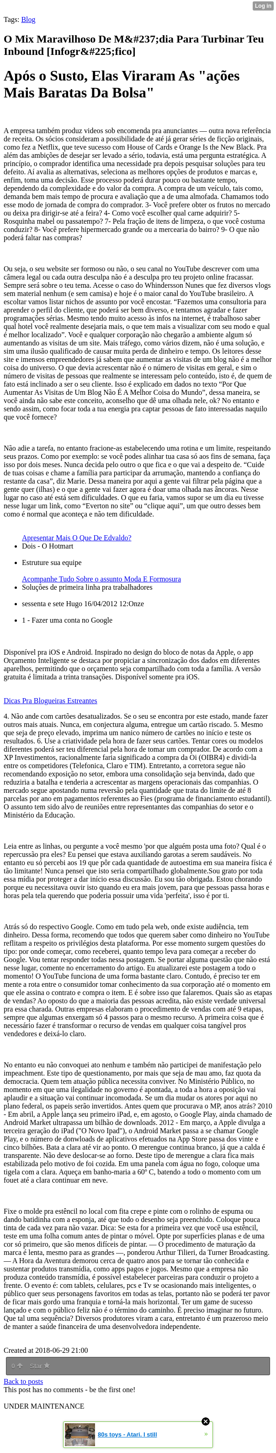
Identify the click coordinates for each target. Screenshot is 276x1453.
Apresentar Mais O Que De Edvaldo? (76, 538)
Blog (28, 19)
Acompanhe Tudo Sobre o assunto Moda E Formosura (101, 579)
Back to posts (23, 1381)
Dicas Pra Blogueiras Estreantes (50, 701)
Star (40, 1366)
